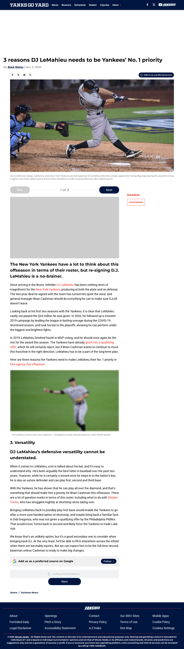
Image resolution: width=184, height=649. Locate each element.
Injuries (104, 4)
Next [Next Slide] (109, 190)
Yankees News (29, 592)
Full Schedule (136, 202)
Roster (93, 4)
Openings (51, 616)
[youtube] (160, 4)
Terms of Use (129, 622)
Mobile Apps (160, 616)
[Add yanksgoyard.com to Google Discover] (156, 74)
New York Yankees (48, 289)
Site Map (126, 628)
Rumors (66, 4)
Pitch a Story (53, 622)
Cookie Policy (161, 622)
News (55, 4)
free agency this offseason (27, 364)
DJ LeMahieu (65, 285)
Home (13, 592)
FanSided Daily (19, 622)
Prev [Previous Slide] (20, 190)
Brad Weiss (15, 67)
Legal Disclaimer (20, 628)
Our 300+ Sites (129, 616)
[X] (154, 4)
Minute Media (22, 637)
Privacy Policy (98, 622)
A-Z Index (95, 628)
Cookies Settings (163, 628)
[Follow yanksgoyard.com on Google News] (108, 561)
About (14, 616)
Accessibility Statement (60, 628)
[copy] (30, 74)
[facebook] (147, 4)
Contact (94, 616)
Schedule (80, 4)
